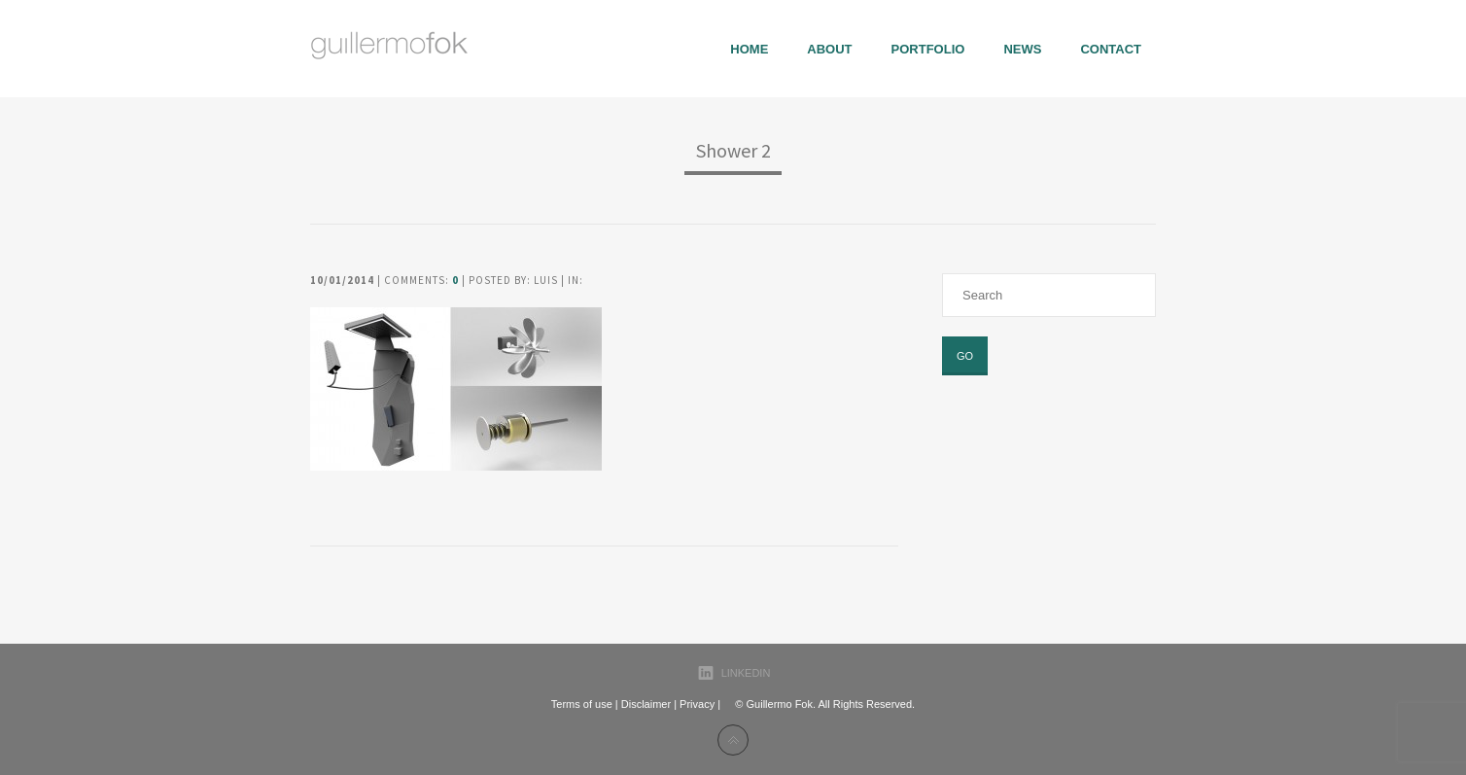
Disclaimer (646, 704)
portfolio (928, 49)
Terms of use (581, 704)
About (829, 49)
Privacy (697, 704)
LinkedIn (746, 673)
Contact (1110, 49)
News (1022, 49)
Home (749, 49)
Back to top (733, 740)
